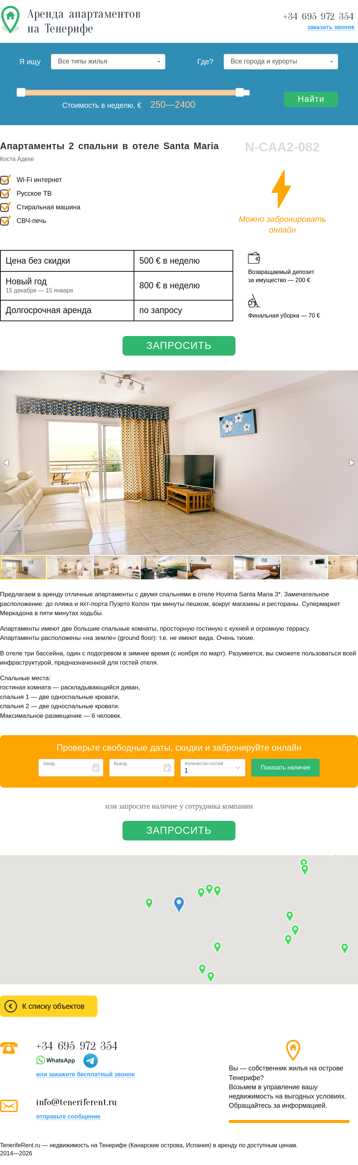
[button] (7, 463)
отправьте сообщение (68, 1116)
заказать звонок (330, 27)
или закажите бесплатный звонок (85, 1074)
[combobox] (108, 61)
